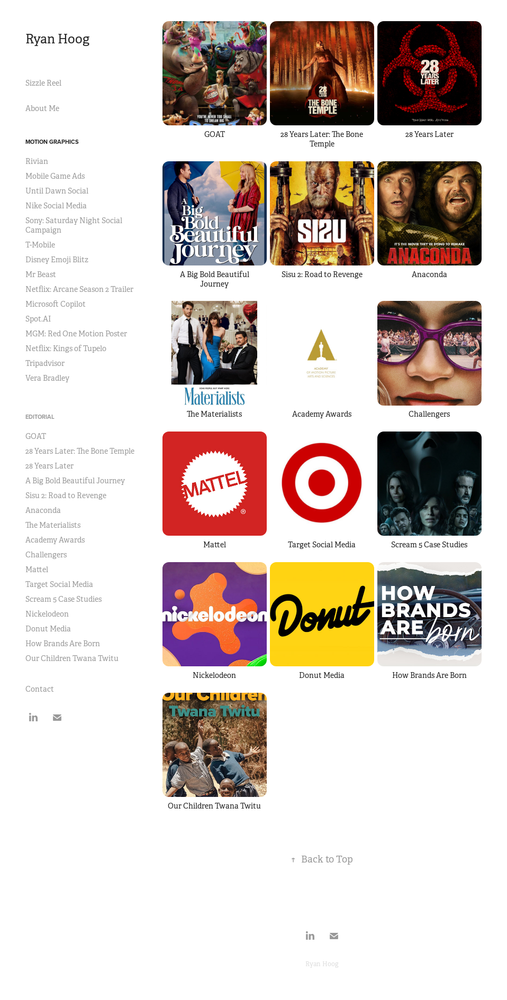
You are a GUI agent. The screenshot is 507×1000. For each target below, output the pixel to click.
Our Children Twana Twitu (72, 658)
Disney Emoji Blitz (56, 259)
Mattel (36, 569)
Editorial (40, 416)
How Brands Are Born (62, 643)
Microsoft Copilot (55, 304)
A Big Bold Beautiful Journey (75, 480)
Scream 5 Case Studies (63, 599)
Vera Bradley (47, 378)
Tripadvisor (45, 363)
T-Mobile (40, 245)
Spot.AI (38, 319)
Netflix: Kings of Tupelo (65, 348)
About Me (42, 108)
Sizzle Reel (43, 83)
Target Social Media (59, 584)
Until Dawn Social (56, 191)
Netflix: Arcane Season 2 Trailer (79, 289)
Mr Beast (40, 274)
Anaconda (43, 510)
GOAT (35, 436)
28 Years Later (49, 466)
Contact (39, 689)
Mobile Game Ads (55, 176)
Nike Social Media (56, 205)
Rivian (36, 161)
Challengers (46, 554)
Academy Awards (55, 540)
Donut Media (48, 629)
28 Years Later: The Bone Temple (79, 451)
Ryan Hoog (57, 39)
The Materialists (52, 525)
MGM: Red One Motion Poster (76, 333)
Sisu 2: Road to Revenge (65, 495)
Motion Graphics (52, 141)
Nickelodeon (47, 614)
